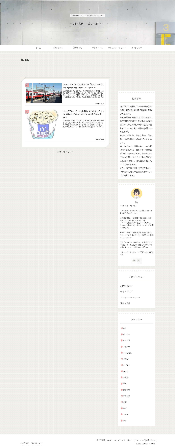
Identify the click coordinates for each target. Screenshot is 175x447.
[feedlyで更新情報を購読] (134, 260)
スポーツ (126, 347)
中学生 (125, 377)
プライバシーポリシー (130, 297)
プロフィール (109, 440)
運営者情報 (125, 303)
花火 (125, 408)
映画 (125, 402)
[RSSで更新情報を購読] (138, 260)
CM (124, 328)
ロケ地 (125, 371)
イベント (126, 334)
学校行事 (126, 396)
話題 (125, 421)
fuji (136, 202)
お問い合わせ (126, 286)
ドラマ (125, 359)
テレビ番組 (127, 353)
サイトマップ (126, 292)
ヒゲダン (126, 365)
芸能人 (125, 414)
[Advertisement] (65, 69)
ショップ (126, 340)
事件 (125, 384)
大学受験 (126, 390)
